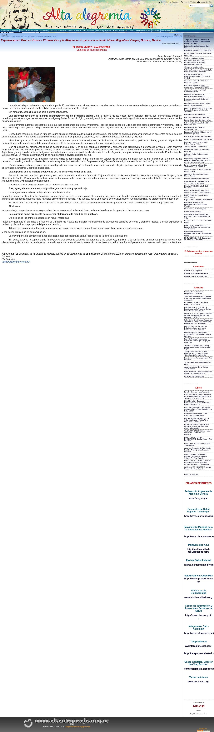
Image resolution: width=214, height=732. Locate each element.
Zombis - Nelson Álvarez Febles (195, 147)
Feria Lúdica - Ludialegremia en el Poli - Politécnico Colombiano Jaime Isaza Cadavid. (29, 37)
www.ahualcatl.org (198, 681)
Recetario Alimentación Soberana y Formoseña (197, 100)
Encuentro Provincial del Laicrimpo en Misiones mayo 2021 (197, 133)
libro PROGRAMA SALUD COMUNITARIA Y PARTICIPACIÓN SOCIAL (197, 76)
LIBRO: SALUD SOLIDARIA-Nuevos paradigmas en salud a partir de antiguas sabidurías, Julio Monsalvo (197, 462)
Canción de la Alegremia (193, 271)
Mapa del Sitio (206, 2)
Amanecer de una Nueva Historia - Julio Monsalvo (196, 368)
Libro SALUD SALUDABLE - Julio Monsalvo (196, 187)
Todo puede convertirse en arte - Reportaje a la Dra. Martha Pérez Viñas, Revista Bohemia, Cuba (196, 353)
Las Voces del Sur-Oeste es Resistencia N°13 (194, 128)
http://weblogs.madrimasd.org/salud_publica (198, 578)
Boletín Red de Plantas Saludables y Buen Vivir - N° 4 (197, 124)
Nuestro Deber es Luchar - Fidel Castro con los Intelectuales (195, 414)
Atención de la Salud (74, 30)
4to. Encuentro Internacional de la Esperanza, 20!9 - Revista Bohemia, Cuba (197, 216)
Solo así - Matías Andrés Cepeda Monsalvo (196, 155)
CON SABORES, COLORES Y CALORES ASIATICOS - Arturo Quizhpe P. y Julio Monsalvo (195, 456)
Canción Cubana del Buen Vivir (195, 276)
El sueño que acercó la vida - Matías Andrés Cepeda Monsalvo (197, 104)
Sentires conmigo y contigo (194, 58)
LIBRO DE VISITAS (191, 474)
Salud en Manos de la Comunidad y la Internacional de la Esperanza (198, 71)
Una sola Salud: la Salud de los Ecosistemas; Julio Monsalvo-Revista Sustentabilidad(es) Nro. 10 (197, 309)
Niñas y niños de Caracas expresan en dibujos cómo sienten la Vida (198, 372)
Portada (164, 2)
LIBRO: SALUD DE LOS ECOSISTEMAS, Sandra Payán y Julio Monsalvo (198, 439)
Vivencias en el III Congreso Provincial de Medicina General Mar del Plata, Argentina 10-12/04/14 (198, 315)
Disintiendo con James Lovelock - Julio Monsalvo (198, 359)
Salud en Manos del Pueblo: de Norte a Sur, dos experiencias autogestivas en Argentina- (197, 298)
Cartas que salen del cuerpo (10, 30)
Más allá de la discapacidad (29, 30)
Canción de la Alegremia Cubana (196, 273)
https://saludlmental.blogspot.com (198, 564)
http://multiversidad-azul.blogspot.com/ (198, 550)
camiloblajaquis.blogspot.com (198, 669)
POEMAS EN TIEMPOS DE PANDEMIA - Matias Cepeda (194, 95)
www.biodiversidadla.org (198, 597)
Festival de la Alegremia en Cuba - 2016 (169, 37)
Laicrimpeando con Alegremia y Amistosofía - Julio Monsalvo (195, 166)
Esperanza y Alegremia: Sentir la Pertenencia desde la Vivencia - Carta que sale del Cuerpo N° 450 (197, 160)
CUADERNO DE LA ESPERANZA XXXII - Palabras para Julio (196, 182)
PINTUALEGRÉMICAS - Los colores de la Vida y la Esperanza (197, 239)
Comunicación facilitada (192, 212)
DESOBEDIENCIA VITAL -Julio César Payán (197, 221)
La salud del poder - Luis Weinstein (197, 392)
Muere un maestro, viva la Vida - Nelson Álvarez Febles (196, 143)
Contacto (175, 2)
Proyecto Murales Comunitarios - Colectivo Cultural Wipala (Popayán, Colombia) (197, 340)
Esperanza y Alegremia (103, 30)
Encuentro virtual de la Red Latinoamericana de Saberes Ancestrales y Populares (194, 62)
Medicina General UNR (120, 30)
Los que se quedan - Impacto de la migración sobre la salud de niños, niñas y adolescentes (196, 426)
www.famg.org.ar (198, 498)
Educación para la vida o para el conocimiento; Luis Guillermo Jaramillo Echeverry (198, 334)
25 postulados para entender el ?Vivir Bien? (197, 363)
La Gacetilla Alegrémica (168, 30)
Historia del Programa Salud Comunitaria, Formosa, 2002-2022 (196, 86)
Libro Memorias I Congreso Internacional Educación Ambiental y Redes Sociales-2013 (197, 402)
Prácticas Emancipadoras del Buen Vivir (196, 47)
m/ (198, 582)
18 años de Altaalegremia (193, 67)
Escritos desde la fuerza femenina (196, 179)
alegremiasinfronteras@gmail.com (78, 727)
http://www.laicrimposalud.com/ (198, 516)
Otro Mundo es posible (143, 30)
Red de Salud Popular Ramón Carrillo (197, 136)
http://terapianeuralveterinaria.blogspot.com (198, 653)
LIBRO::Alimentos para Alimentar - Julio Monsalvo (196, 196)
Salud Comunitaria (88, 30)
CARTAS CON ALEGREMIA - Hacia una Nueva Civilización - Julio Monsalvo (197, 432)
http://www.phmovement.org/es (198, 536)
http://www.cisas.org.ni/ (198, 615)
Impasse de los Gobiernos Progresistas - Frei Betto (193, 292)
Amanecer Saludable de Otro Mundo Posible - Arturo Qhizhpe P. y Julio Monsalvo (197, 450)
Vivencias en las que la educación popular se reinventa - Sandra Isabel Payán (197, 347)
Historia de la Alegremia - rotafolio (196, 117)
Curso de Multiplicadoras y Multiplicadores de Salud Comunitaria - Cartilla (198, 233)
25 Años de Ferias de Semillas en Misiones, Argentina (196, 81)
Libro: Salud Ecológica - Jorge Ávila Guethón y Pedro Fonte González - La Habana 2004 (198, 409)
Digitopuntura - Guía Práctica (194, 114)
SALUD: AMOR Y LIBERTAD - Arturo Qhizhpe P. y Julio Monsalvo (197, 468)
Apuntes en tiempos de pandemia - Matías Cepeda (196, 175)
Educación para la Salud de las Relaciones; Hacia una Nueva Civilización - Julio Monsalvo (195, 328)
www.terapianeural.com (198, 646)
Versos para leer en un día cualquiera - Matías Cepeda (198, 170)
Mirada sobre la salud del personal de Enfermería (197, 54)
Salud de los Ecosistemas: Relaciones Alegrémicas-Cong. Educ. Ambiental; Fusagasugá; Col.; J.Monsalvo (198, 321)
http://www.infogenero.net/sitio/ (198, 633)
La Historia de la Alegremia (194, 376)
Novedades (156, 30)
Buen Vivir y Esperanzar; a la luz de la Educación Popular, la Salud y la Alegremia (198, 110)
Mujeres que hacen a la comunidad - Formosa (197, 150)
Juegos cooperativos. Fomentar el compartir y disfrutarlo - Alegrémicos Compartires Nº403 (197, 41)
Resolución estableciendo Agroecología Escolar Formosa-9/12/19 (195, 204)
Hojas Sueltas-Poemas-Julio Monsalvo (198, 200)
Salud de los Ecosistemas (58, 30)
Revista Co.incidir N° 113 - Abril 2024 (197, 51)
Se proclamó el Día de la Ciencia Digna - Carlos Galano (196, 303)
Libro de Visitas (190, 2)
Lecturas (131, 30)
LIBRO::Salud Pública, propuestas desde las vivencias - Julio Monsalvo (197, 191)
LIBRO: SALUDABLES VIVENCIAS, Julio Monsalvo (197, 444)
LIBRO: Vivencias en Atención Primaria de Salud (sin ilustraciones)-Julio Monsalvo (197, 227)
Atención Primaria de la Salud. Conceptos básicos (195, 91)
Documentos (44, 30)
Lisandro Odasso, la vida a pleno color (198, 139)
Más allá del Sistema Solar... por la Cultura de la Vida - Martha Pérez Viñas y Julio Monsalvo (196, 420)
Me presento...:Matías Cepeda (195, 209)
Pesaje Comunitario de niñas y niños (197, 120)
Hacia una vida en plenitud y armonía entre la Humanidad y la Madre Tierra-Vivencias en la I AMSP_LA (197, 396)
